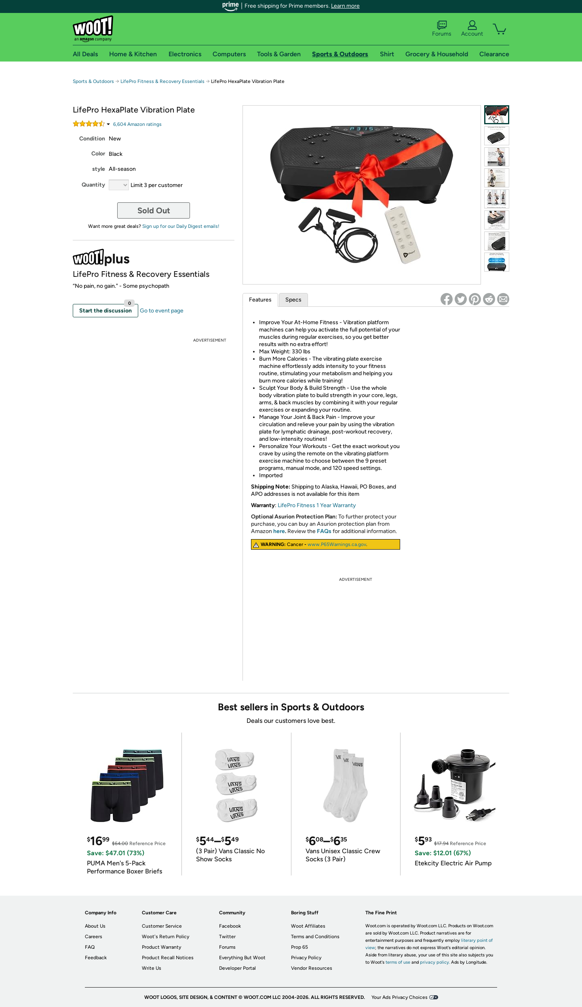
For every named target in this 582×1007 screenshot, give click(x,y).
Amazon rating (137, 124)
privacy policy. (435, 962)
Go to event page (161, 310)
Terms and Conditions (315, 936)
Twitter (227, 936)
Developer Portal (237, 968)
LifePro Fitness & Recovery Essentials (162, 81)
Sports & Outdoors (93, 81)
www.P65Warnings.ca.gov (337, 544)
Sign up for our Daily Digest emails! (180, 226)
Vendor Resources (311, 968)
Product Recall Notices (168, 957)
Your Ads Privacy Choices (399, 997)
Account (472, 28)
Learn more (345, 5)
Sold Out (153, 210)
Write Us (151, 968)
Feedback (96, 957)
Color (98, 153)
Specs (293, 299)
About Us (95, 926)
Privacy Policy (306, 957)
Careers (93, 936)
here (279, 531)
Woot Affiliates (308, 926)
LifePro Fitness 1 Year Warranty (317, 505)
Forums (441, 28)
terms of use (398, 962)
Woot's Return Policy (165, 936)
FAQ (90, 947)
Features (260, 299)
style (98, 169)
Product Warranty (161, 947)
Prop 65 (299, 947)
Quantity (93, 184)
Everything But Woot (242, 957)
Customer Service (162, 926)
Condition (92, 138)
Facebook (230, 926)
